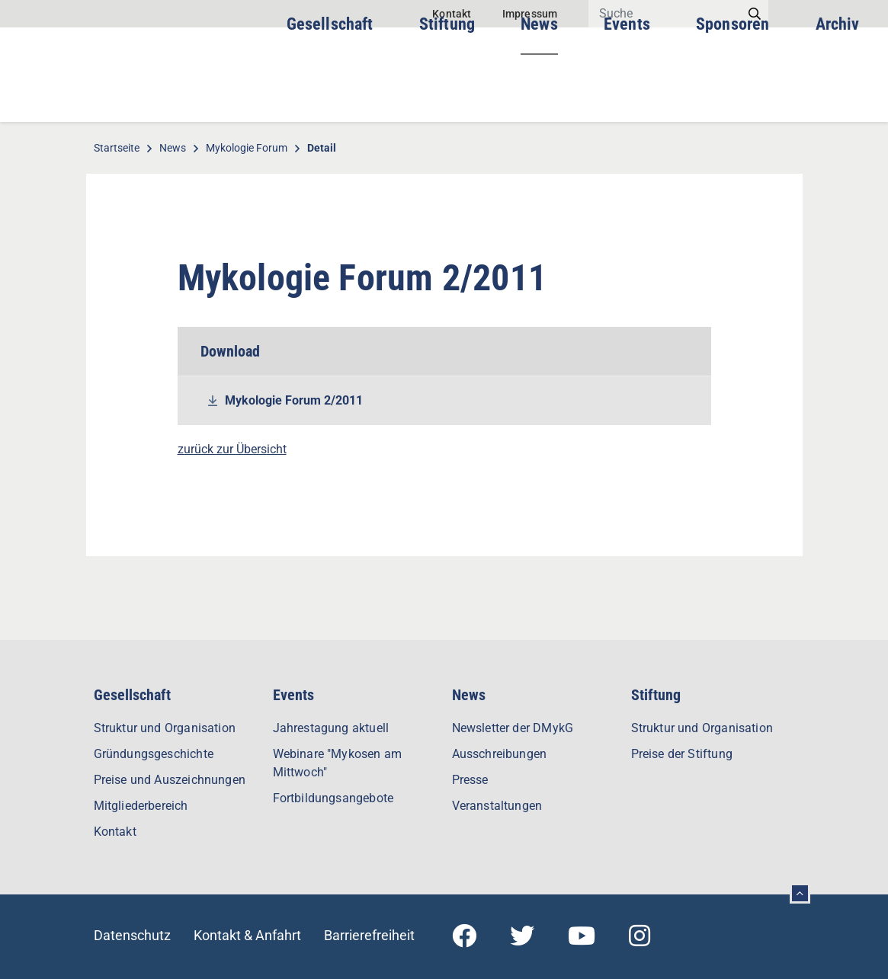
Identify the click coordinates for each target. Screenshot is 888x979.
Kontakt (451, 14)
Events (627, 91)
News (539, 91)
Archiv (838, 91)
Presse (470, 780)
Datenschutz (132, 935)
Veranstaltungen (497, 805)
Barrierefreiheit (369, 935)
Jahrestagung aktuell (331, 728)
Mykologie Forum (246, 148)
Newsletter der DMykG (513, 728)
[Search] (664, 13)
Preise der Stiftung (682, 754)
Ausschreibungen (499, 754)
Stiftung (447, 91)
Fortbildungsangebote (333, 798)
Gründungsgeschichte (153, 754)
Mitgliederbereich (141, 805)
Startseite (116, 148)
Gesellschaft (330, 91)
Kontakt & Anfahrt (247, 935)
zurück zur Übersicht (232, 449)
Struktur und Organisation (165, 728)
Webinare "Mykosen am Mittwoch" (337, 763)
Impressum (530, 14)
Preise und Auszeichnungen (170, 780)
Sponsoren (733, 91)
